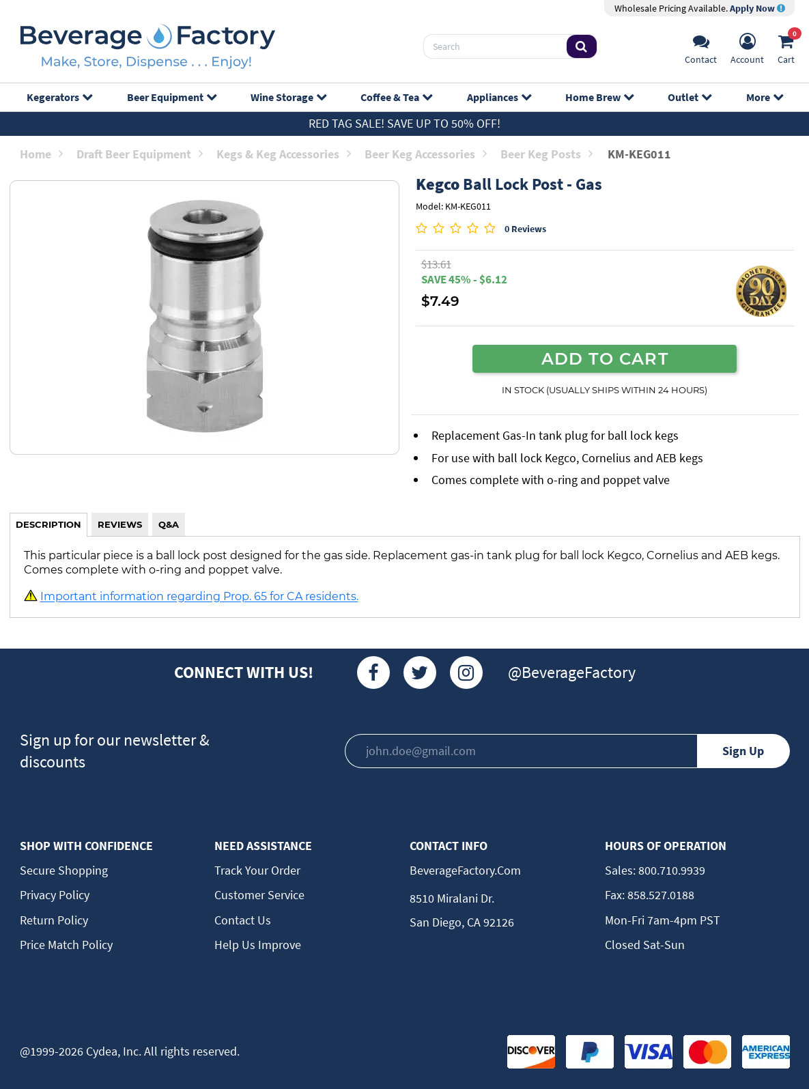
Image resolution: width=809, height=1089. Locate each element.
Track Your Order (257, 870)
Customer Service (259, 895)
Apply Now (757, 8)
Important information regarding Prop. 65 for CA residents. (199, 597)
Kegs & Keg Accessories (283, 154)
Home (41, 154)
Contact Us (242, 920)
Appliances (498, 97)
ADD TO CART (604, 358)
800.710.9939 (670, 870)
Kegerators (59, 97)
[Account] (747, 46)
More (764, 97)
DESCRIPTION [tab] (48, 524)
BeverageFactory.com (465, 870)
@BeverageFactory (572, 672)
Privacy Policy (54, 895)
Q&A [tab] (168, 524)
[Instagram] (466, 672)
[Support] (701, 46)
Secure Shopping (64, 870)
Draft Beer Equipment (139, 154)
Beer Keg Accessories (426, 154)
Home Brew (599, 97)
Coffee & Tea (395, 97)
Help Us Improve (257, 944)
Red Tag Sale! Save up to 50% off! (404, 123)
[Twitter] (419, 672)
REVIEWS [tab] (120, 524)
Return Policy (54, 920)
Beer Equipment (171, 97)
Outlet (689, 97)
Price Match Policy (66, 944)
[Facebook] (373, 672)
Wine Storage (288, 97)
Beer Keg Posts (546, 154)
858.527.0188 (659, 895)
